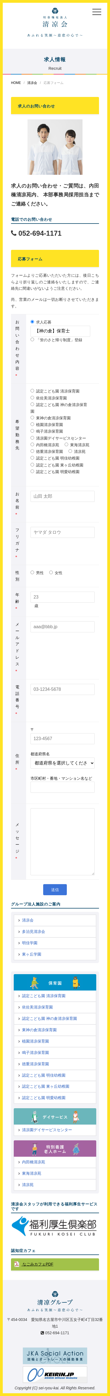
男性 (37, 573)
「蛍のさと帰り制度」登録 (56, 340)
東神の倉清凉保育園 (51, 418)
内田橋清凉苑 (45, 445)
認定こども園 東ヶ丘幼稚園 (57, 465)
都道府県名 (40, 754)
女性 (55, 573)
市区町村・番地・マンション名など (61, 778)
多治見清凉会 (33, 931)
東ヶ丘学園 (31, 954)
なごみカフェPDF (37, 1264)
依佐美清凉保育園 (49, 398)
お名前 (17, 504)
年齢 (17, 601)
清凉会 (32, 83)
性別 (17, 575)
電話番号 (17, 700)
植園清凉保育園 (47, 424)
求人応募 (41, 322)
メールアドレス (17, 648)
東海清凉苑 (77, 445)
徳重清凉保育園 (47, 451)
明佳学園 (29, 943)
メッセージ (17, 841)
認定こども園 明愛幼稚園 (55, 471)
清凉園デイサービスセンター (58, 438)
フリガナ (17, 543)
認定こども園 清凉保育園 (55, 391)
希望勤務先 (17, 434)
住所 (17, 762)
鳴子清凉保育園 (47, 431)
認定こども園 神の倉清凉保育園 (59, 408)
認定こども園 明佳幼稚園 (55, 458)
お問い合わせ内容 (17, 349)
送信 (55, 889)
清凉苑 (77, 451)
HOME (16, 83)
